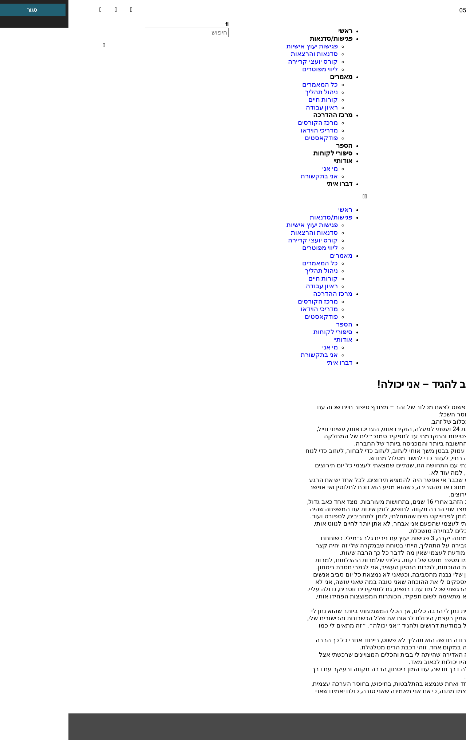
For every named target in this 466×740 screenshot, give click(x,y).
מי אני (261, 168)
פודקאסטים (252, 138)
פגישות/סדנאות (262, 38)
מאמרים (272, 76)
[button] (233, 196)
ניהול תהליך (253, 92)
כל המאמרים (251, 84)
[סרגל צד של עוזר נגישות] (8, 8)
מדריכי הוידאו (250, 130)
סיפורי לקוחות (264, 153)
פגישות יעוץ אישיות (243, 46)
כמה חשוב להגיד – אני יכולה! (373, 384)
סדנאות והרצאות (245, 54)
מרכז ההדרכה (264, 115)
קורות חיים (254, 99)
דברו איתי (271, 183)
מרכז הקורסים (249, 122)
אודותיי (274, 161)
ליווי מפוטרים (251, 69)
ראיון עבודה (253, 107)
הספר (276, 145)
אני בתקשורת (250, 176)
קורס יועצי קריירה (244, 61)
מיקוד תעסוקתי (432, 736)
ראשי (277, 31)
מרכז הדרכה (436, 730)
